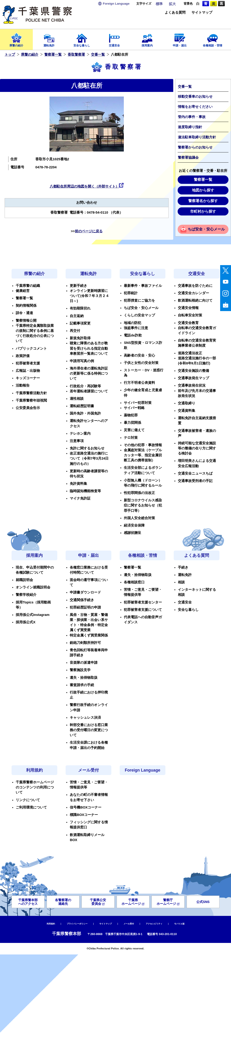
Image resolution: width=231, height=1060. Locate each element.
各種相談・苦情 (212, 38)
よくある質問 (175, 12)
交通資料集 (186, 410)
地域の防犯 (132, 323)
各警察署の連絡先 (63, 902)
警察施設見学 (80, 670)
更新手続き (78, 286)
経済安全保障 (134, 525)
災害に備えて (134, 430)
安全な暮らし (81, 38)
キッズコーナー (28, 378)
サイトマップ (201, 12)
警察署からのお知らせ (195, 147)
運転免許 (49, 38)
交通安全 (114, 38)
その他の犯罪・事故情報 (143, 445)
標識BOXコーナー (84, 815)
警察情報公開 (26, 320)
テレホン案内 (80, 433)
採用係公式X (25, 622)
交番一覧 (98, 54)
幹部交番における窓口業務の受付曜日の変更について (89, 730)
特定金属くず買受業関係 (89, 635)
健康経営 (23, 291)
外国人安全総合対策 (139, 518)
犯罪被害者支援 (28, 363)
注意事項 (77, 441)
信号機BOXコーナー (85, 807)
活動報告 (23, 385)
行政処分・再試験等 (85, 386)
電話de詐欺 (133, 335)
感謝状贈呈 (132, 533)
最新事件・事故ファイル (143, 286)
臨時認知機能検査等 (85, 491)
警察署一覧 (53, 54)
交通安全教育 (188, 323)
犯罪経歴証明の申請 (85, 607)
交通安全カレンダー (193, 293)
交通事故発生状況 (192, 385)
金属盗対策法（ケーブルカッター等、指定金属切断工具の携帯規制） (143, 455)
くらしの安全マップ (139, 315)
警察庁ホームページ (168, 902)
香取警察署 (76, 54)
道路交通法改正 (190, 353)
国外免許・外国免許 (85, 413)
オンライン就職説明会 (33, 587)
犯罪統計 (131, 293)
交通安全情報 (188, 308)
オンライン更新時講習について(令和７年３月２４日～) (89, 296)
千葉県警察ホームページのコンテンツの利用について (35, 787)
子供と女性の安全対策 (141, 363)
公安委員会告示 (28, 408)
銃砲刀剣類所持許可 (85, 643)
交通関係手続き (82, 600)
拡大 (172, 4)
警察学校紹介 (26, 595)
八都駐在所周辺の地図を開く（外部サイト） (84, 186)
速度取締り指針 (190, 127)
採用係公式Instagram (32, 615)
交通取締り (186, 403)
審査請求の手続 (82, 685)
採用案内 (147, 38)
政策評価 (23, 356)
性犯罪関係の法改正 (139, 493)
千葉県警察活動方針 (31, 393)
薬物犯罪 (131, 415)
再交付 (75, 331)
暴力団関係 (132, 422)
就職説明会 (24, 580)
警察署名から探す (203, 201)
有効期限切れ (80, 308)
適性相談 (77, 398)
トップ (10, 54)
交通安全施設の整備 (193, 371)
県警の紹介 (16, 38)
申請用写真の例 (82, 361)
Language (116, 3)
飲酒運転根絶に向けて (195, 300)
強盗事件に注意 (136, 328)
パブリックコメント (31, 348)
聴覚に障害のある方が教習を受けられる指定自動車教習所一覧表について (89, 348)
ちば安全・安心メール (206, 229)
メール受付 (88, 770)
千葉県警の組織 (28, 286)
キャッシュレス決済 (85, 717)
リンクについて (28, 800)
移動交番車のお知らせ (195, 96)
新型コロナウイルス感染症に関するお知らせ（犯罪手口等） (143, 505)
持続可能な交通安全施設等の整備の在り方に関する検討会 (197, 448)
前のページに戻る (89, 231)
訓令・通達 (24, 313)
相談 (181, 582)
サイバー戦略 (134, 408)
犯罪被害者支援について (143, 610)
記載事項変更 (80, 323)
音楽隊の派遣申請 (83, 662)
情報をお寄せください (195, 107)
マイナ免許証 (80, 498)
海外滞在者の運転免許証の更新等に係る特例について (89, 373)
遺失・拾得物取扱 (83, 677)
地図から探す (203, 190)
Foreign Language (142, 770)
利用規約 (34, 770)
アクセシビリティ (154, 924)
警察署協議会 (188, 157)
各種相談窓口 (134, 582)
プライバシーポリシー (77, 924)
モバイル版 (179, 924)
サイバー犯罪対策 (138, 403)
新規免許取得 (80, 338)
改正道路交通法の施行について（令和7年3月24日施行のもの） (89, 458)
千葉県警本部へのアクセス (28, 902)
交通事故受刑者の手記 (195, 481)
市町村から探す (203, 211)
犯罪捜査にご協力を (139, 300)
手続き (183, 567)
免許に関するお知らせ (87, 448)
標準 (159, 4)
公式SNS (203, 902)
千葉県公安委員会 (98, 902)
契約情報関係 (26, 305)
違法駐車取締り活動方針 (197, 137)
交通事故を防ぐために (195, 286)
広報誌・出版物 (28, 371)
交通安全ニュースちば (195, 473)
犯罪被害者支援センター (143, 602)
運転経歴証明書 (82, 406)
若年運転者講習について (89, 391)
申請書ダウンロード (85, 592)
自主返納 (77, 316)
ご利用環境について (31, 807)
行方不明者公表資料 (139, 383)
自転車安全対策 (190, 315)
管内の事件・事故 (192, 117)
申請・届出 (180, 38)
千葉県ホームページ (133, 902)
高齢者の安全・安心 (139, 355)
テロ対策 (131, 437)
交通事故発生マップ (193, 378)
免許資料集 (78, 483)
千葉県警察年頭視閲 (31, 400)
